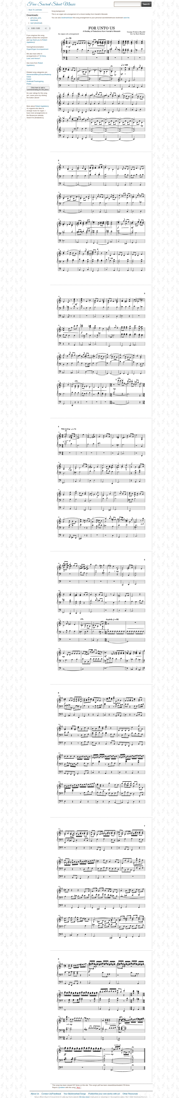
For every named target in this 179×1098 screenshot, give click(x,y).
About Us (35, 1094)
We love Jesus (84, 1097)
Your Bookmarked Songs (75, 1094)
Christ (29, 77)
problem (62, 1087)
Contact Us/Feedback (51, 1094)
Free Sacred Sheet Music (51, 4)
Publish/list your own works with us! (104, 1094)
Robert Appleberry (42, 106)
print (39, 18)
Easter (29, 79)
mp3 (32, 23)
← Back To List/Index (34, 10)
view (35, 18)
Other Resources (130, 1094)
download (34, 20)
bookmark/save (67, 18)
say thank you (35, 40)
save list (126, 18)
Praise (29, 84)
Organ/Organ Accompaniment (37, 49)
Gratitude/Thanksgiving (35, 81)
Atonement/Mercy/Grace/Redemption (40, 74)
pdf (31, 18)
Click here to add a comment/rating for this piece (38, 88)
